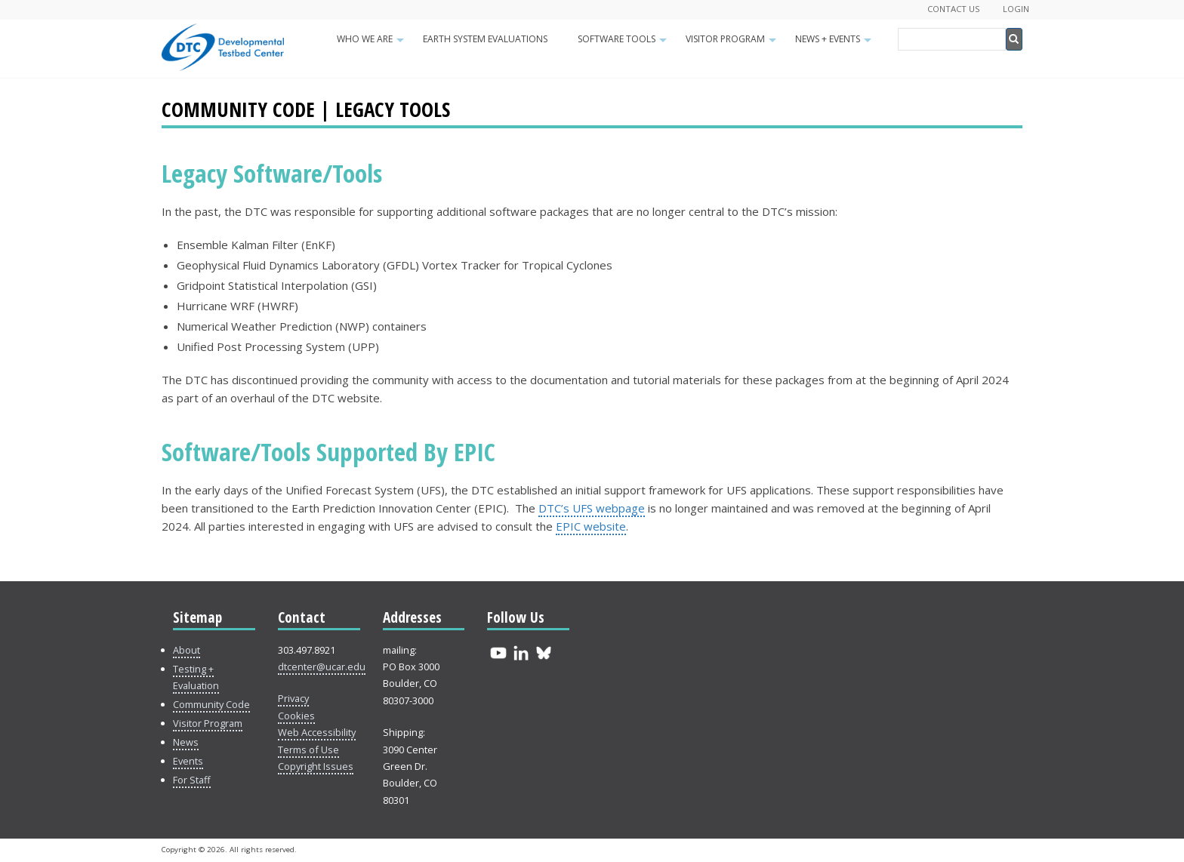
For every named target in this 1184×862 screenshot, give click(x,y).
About (186, 650)
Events (188, 761)
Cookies (296, 715)
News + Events (835, 43)
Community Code (211, 704)
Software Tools (624, 43)
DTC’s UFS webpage (591, 508)
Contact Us (953, 8)
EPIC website (591, 526)
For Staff (192, 780)
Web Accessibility (317, 732)
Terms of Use (308, 749)
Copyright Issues (315, 766)
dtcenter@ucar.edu (321, 666)
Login (1016, 8)
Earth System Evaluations (485, 38)
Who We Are (372, 43)
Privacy (293, 698)
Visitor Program (733, 43)
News (186, 742)
